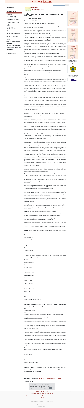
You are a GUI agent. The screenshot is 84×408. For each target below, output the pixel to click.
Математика (10, 27)
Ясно (51, 388)
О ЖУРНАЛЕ (9, 5)
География (9, 14)
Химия (8, 39)
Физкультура (10, 38)
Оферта (42, 397)
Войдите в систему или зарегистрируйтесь (50, 378)
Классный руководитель (13, 22)
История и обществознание (13, 21)
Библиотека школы (11, 11)
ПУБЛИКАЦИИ (38, 391)
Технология (9, 35)
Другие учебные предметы (13, 41)
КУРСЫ (51, 393)
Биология (9, 13)
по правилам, (46, 384)
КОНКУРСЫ (35, 5)
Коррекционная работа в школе (13, 24)
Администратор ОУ (11, 10)
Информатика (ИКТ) (11, 17)
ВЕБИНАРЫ (48, 5)
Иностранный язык (11, 16)
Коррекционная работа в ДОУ (14, 47)
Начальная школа (11, 28)
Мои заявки (73, 8)
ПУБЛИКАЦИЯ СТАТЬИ (18, 5)
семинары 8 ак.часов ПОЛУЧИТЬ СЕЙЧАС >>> (37, 9)
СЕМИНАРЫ (42, 5)
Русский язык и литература (13, 33)
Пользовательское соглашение (34, 395)
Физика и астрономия (12, 36)
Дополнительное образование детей (11, 52)
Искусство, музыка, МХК (13, 19)
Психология (9, 32)
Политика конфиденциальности (50, 395)
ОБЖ (8, 30)
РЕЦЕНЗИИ (28, 5)
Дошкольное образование (13, 45)
